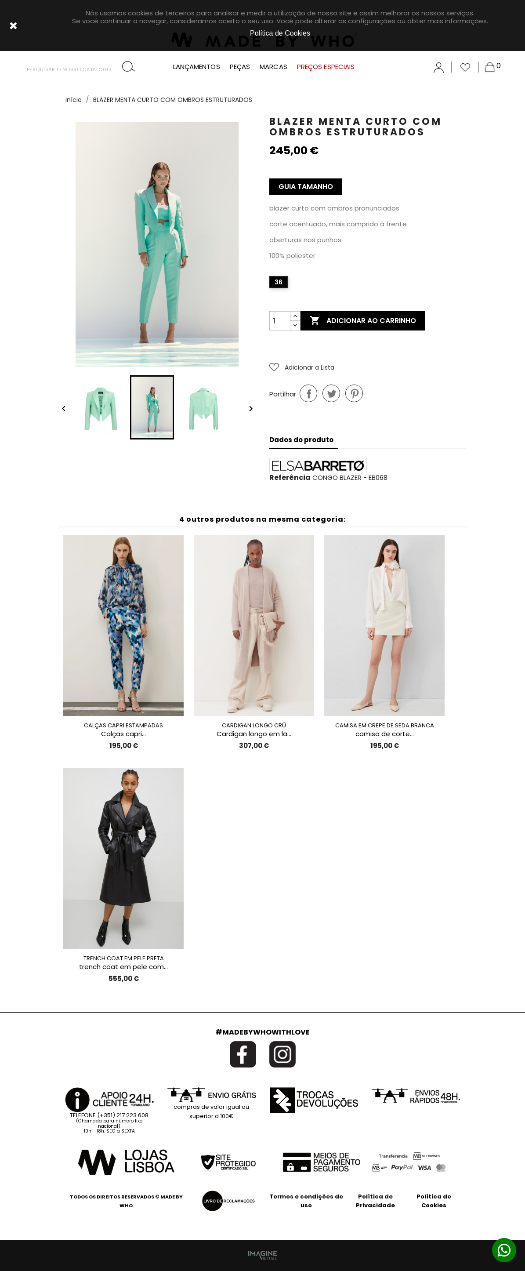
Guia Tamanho (306, 187)
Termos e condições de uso (306, 1200)
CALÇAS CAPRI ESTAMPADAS (123, 725)
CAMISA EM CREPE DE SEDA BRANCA (384, 725)
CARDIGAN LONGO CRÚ (254, 725)
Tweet (331, 393)
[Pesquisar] (73, 67)
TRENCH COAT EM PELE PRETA (123, 958)
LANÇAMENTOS (196, 66)
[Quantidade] (279, 320)
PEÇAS (240, 66)
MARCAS (273, 66)
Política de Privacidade (375, 1200)
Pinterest (354, 393)
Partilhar (308, 393)
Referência (290, 477)
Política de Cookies (433, 1200)
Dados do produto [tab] (301, 439)
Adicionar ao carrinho (363, 321)
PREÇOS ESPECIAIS (326, 66)
